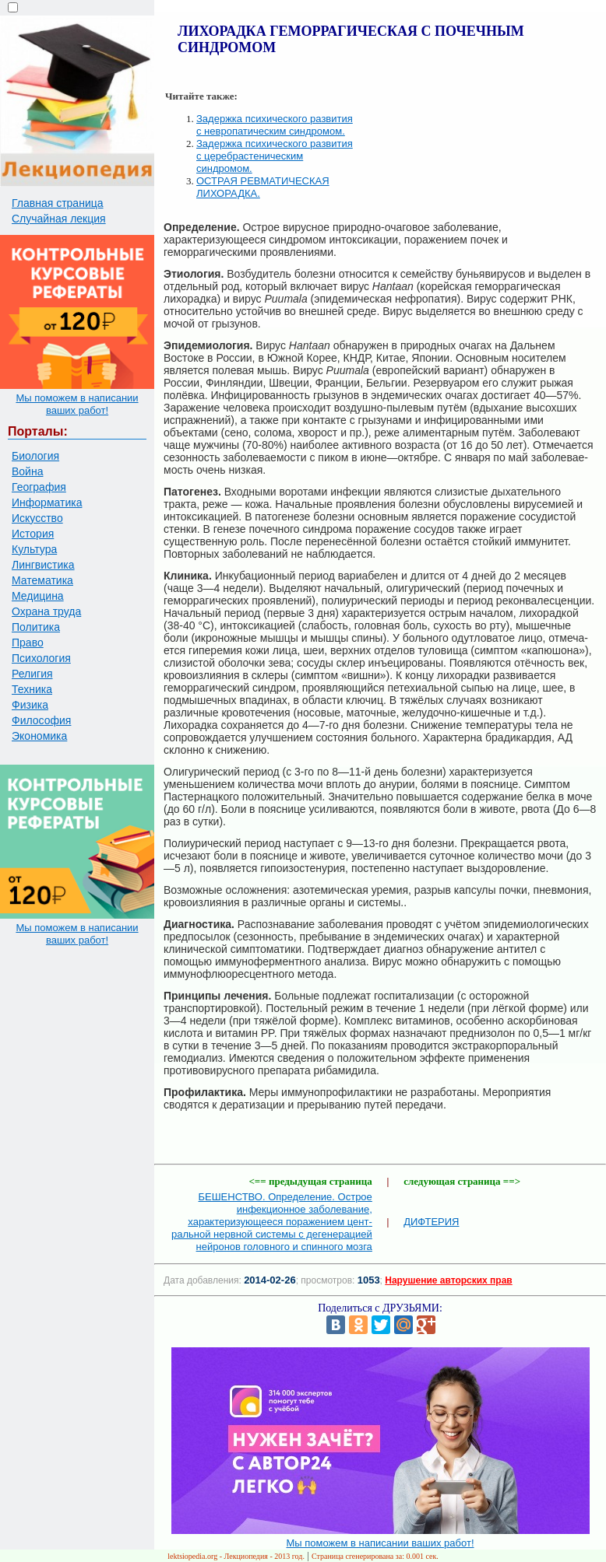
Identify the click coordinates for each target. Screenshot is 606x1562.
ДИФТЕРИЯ (431, 1222)
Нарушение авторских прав (448, 1280)
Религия (32, 673)
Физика (30, 705)
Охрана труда (46, 611)
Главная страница (58, 203)
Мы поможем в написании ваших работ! (77, 404)
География (39, 487)
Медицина (38, 596)
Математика (42, 580)
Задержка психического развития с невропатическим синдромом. (274, 125)
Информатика (47, 502)
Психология (41, 658)
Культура (34, 549)
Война (27, 471)
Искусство (37, 518)
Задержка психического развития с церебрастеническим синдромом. (274, 156)
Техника (32, 689)
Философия (41, 720)
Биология (35, 456)
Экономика (39, 736)
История (33, 533)
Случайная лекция (59, 218)
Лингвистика (43, 565)
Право (28, 642)
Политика (36, 627)
